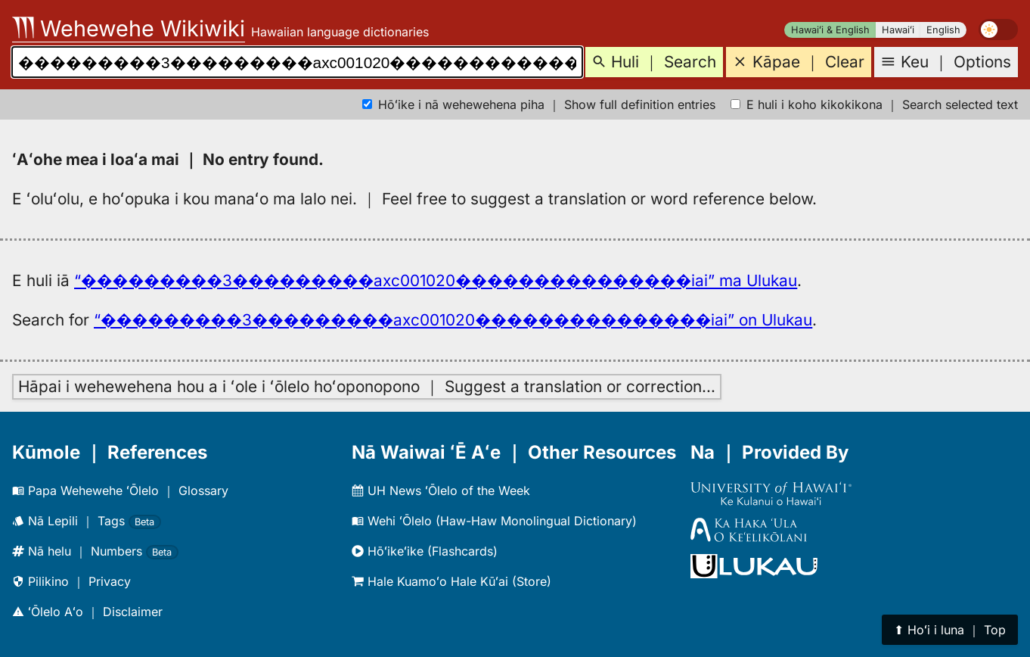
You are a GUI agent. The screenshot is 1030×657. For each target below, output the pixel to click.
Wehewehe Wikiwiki (128, 28)
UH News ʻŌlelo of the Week (441, 490)
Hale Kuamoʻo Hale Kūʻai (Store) (451, 581)
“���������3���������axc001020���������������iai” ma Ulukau (435, 280)
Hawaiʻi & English (830, 30)
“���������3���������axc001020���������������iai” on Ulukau (453, 319)
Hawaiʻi (898, 30)
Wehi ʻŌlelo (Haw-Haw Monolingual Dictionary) (494, 520)
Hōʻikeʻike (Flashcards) (425, 551)
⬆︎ (950, 629)
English (943, 30)
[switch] (998, 29)
